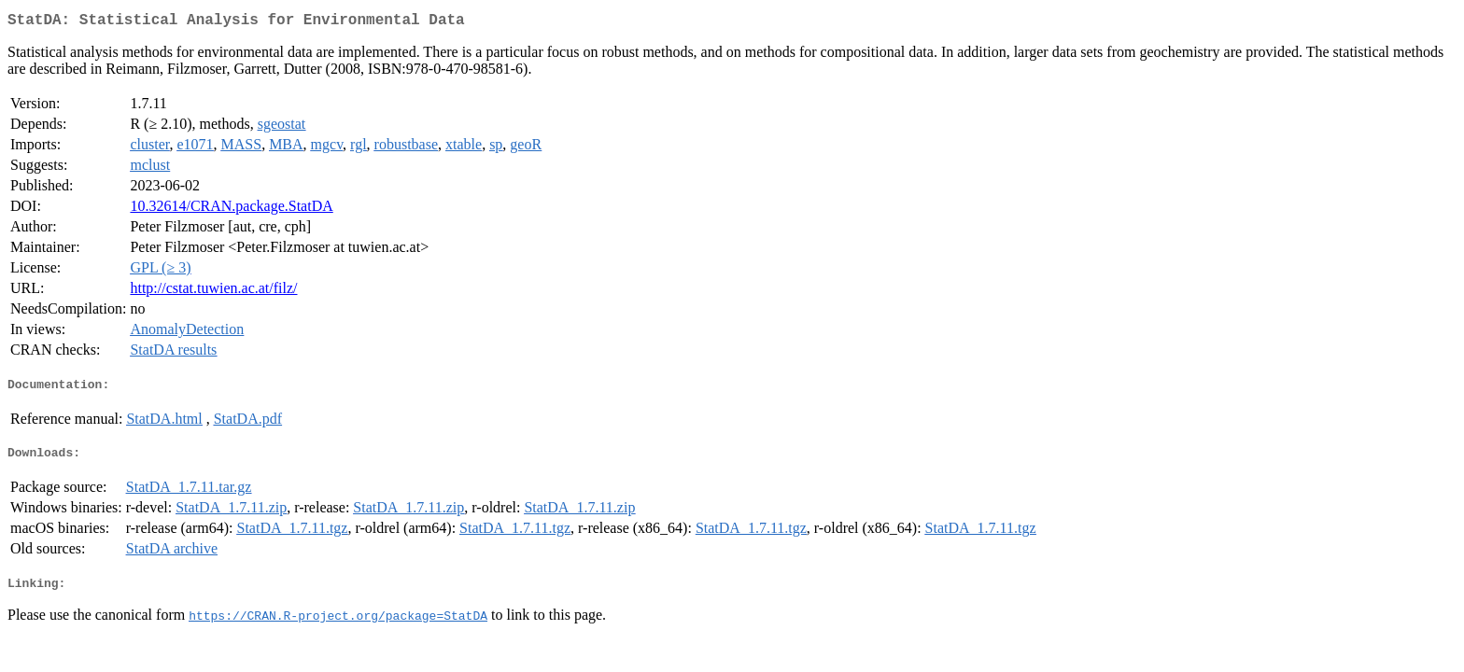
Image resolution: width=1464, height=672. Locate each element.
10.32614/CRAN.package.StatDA (231, 209)
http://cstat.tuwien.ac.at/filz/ (213, 292)
